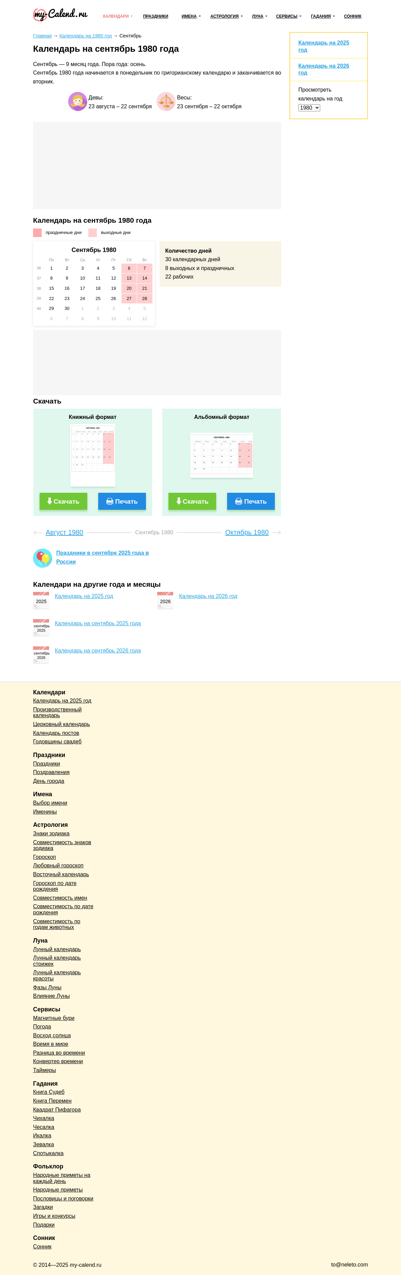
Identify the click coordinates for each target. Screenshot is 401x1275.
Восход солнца (52, 1035)
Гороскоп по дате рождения (54, 886)
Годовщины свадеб (57, 741)
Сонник (352, 16)
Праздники (155, 16)
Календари (116, 16)
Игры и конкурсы (54, 1216)
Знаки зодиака (51, 833)
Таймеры (44, 1070)
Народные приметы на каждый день (61, 1178)
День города (48, 781)
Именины (45, 812)
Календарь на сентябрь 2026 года (98, 651)
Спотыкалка (48, 1153)
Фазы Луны (47, 987)
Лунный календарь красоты (57, 975)
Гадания (321, 16)
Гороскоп (44, 857)
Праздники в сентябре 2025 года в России (102, 557)
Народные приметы (58, 1190)
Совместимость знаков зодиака (62, 845)
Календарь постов (56, 733)
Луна (257, 16)
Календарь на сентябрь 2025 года (98, 623)
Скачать (66, 501)
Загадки (43, 1207)
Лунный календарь (57, 949)
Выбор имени (50, 803)
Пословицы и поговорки (63, 1198)
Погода (42, 1026)
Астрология (224, 16)
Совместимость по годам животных (56, 924)
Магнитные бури (54, 1018)
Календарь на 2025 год (84, 596)
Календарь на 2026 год (208, 596)
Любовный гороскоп (58, 865)
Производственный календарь (57, 713)
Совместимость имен (60, 898)
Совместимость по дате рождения (63, 909)
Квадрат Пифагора (57, 1110)
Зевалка (43, 1144)
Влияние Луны (51, 996)
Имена (189, 16)
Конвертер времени (58, 1061)
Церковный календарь (61, 724)
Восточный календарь (61, 874)
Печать (126, 501)
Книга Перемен (52, 1101)
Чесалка (43, 1127)
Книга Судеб (48, 1092)
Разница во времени (59, 1053)
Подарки (44, 1225)
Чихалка (43, 1118)
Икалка (42, 1135)
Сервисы (286, 16)
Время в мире (50, 1044)
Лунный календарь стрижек (57, 961)
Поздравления (51, 772)
